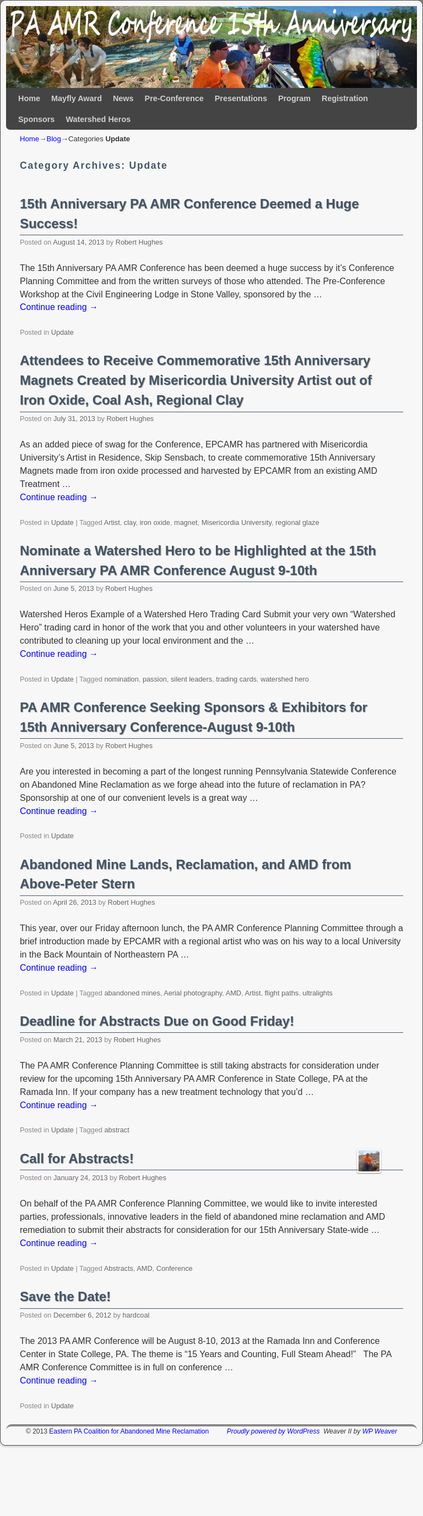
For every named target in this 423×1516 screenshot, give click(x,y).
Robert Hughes (139, 242)
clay (130, 522)
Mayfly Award (76, 98)
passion (155, 679)
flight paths (282, 993)
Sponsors (36, 119)
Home (29, 98)
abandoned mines (132, 993)
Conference (174, 1268)
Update (62, 332)
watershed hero (285, 679)
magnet (186, 522)
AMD (233, 993)
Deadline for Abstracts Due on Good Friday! (157, 1021)
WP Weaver (379, 1431)
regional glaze (297, 522)
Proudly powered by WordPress (273, 1431)
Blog (53, 139)
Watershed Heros (98, 119)
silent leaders (191, 679)
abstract (116, 1130)
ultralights (317, 993)
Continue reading (59, 307)
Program (294, 98)
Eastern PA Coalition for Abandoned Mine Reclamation (129, 1431)
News (123, 98)
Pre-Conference (174, 98)
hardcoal (135, 1315)
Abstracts (118, 1268)
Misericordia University (237, 522)
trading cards (236, 679)
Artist (112, 522)
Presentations (241, 98)
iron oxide (155, 522)
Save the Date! (65, 1296)
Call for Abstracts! (77, 1158)
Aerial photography (193, 993)
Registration (345, 98)
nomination (121, 679)
